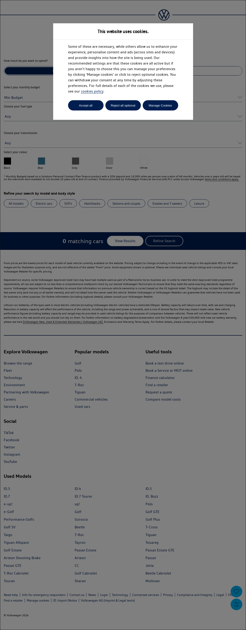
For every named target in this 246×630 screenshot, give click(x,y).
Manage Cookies (160, 105)
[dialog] (123, 315)
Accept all (86, 105)
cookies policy (92, 91)
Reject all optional (123, 105)
